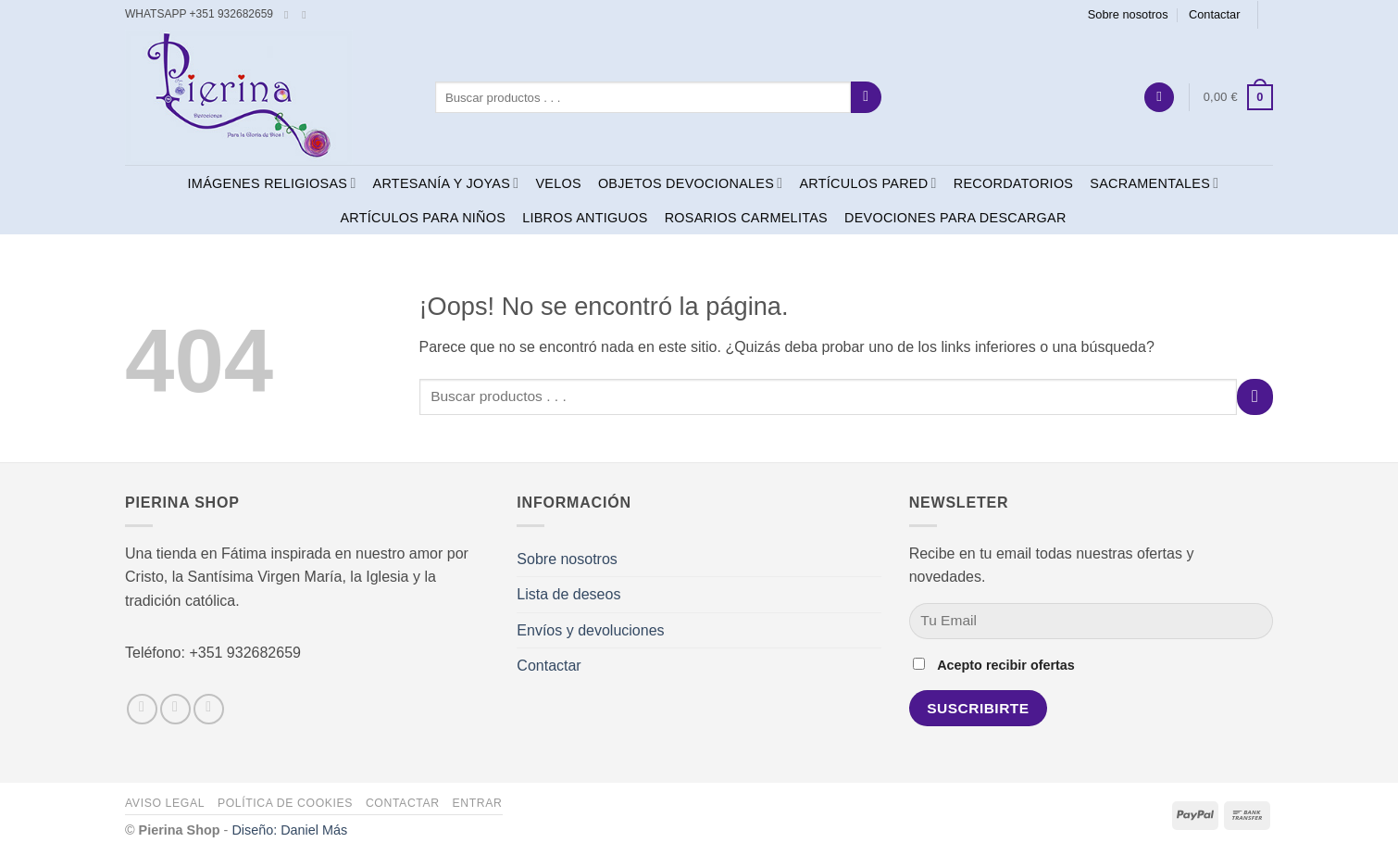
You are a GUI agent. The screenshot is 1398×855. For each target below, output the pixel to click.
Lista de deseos (568, 594)
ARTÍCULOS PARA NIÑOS (423, 217)
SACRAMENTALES (1154, 183)
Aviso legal (165, 803)
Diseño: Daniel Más (289, 830)
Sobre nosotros (1128, 14)
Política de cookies (285, 803)
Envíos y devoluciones (590, 630)
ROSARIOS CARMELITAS (746, 217)
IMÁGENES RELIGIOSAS (272, 183)
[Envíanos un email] (307, 14)
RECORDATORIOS (1014, 183)
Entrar (478, 803)
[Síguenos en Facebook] (289, 14)
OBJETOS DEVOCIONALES (690, 183)
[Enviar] (866, 97)
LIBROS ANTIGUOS (584, 217)
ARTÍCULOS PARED (867, 183)
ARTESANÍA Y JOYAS (446, 183)
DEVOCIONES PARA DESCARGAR (955, 217)
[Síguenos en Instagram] (175, 709)
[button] (1159, 97)
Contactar (1214, 14)
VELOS (557, 183)
